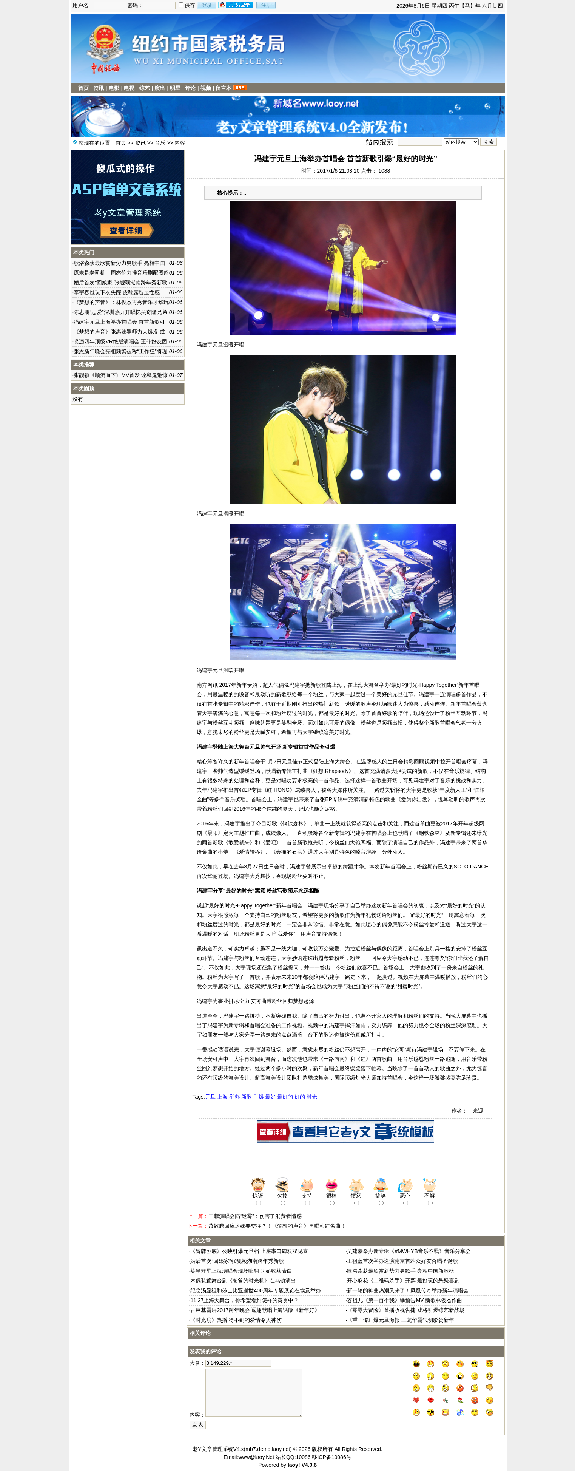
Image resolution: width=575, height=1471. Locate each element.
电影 (114, 88)
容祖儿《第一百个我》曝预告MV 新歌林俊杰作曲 (404, 1300)
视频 (205, 88)
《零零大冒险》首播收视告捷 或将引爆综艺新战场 (406, 1310)
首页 (83, 88)
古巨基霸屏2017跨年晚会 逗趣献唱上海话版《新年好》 (255, 1310)
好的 (299, 1097)
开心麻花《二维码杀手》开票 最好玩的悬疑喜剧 (403, 1281)
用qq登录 (236, 5)
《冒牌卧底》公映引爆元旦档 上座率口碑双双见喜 (249, 1251)
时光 (312, 1097)
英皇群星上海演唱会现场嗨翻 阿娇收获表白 (241, 1271)
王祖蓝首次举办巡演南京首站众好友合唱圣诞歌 (402, 1261)
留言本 (223, 88)
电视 (129, 88)
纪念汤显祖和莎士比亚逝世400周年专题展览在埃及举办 (255, 1290)
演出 (159, 88)
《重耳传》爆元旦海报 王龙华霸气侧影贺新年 (400, 1320)
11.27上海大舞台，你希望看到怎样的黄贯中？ (244, 1300)
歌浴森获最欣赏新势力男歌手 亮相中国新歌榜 (400, 1271)
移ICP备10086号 (331, 1457)
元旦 (210, 1097)
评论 (190, 88)
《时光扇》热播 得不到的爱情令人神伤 (236, 1320)
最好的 (285, 1097)
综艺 (144, 88)
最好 (270, 1097)
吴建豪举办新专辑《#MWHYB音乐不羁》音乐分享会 (408, 1251)
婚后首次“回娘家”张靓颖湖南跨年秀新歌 (237, 1261)
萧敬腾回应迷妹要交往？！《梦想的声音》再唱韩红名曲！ (277, 1226)
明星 (175, 88)
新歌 (246, 1097)
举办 (234, 1097)
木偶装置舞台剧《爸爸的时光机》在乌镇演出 (243, 1281)
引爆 (258, 1097)
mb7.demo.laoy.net (267, 1449)
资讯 (98, 88)
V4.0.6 (308, 1465)
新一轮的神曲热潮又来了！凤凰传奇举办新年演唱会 (408, 1290)
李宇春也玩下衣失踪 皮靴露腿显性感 (117, 292)
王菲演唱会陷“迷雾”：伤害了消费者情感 (255, 1216)
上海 (222, 1097)
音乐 (160, 143)
